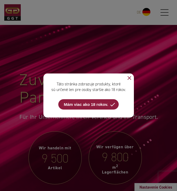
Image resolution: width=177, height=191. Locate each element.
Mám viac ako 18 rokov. (90, 104)
